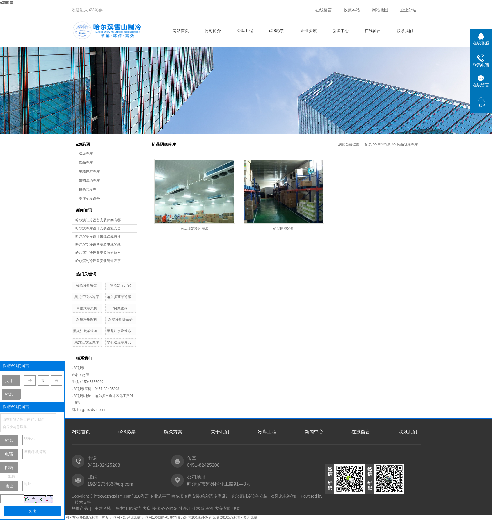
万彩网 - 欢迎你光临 (125, 517)
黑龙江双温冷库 (86, 297)
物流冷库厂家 (120, 286)
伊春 (236, 508)
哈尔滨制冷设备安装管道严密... (99, 261)
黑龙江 (122, 508)
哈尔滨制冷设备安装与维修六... (99, 253)
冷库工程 (245, 30)
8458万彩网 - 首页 (65, 517)
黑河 (209, 508)
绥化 (156, 508)
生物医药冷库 (89, 180)
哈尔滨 (135, 508)
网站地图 (380, 10)
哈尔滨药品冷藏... (120, 297)
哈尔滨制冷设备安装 (249, 496)
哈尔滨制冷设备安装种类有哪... (99, 220)
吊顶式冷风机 (86, 308)
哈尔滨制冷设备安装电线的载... (99, 245)
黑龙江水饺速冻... (120, 331)
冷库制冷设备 (89, 198)
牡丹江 (185, 508)
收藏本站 (352, 10)
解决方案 (173, 431)
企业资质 (309, 30)
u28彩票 (6, 3)
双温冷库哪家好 (120, 320)
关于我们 (220, 431)
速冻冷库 (86, 153)
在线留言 (323, 10)
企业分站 (408, 10)
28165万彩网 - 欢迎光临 (238, 517)
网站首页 (181, 30)
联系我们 (405, 30)
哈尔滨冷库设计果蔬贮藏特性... (99, 236)
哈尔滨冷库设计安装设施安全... (99, 228)
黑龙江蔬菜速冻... (86, 331)
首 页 (368, 144)
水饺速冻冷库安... (120, 342)
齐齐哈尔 (169, 508)
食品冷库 (86, 162)
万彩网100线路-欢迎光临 (160, 517)
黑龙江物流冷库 (86, 342)
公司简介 (213, 30)
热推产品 (80, 508)
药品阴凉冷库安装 (195, 229)
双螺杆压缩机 (86, 320)
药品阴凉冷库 (407, 144)
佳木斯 (198, 508)
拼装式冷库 (87, 189)
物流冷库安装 (86, 286)
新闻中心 (341, 30)
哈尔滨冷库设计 (215, 496)
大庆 (147, 508)
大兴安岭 (223, 508)
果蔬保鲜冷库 (89, 171)
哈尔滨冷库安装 (185, 496)
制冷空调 (120, 308)
